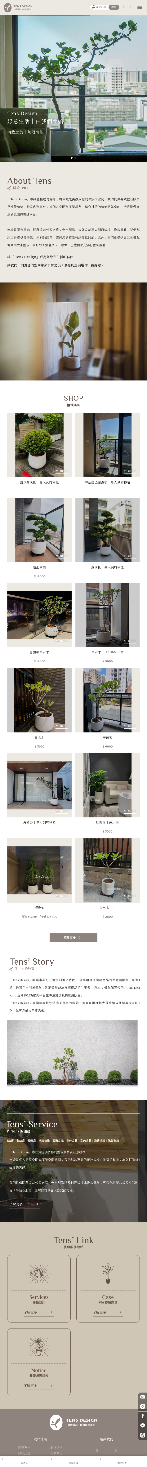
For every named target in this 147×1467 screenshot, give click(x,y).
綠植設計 (24, 1453)
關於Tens (24, 1447)
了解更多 (79, 1204)
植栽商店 (56, 1453)
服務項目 (56, 1447)
